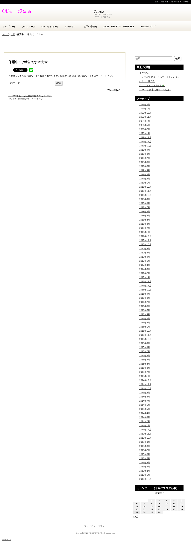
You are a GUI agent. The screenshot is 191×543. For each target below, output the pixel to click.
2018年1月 (144, 232)
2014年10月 (145, 388)
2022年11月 (145, 117)
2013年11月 (145, 433)
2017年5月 (144, 261)
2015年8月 (144, 347)
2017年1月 (144, 277)
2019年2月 (144, 178)
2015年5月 (144, 359)
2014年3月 (144, 417)
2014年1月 (144, 425)
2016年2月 (144, 322)
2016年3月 (144, 318)
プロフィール (28, 26)
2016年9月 (144, 294)
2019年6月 (144, 162)
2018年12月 (145, 187)
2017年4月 (144, 265)
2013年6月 (144, 454)
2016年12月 (145, 281)
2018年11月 (145, 191)
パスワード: (31, 83)
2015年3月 (144, 368)
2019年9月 (144, 150)
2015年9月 (144, 343)
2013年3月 (144, 466)
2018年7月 (144, 207)
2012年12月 (145, 479)
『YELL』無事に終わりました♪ (155, 89)
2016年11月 (145, 285)
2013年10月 (145, 438)
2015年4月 (144, 363)
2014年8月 (144, 396)
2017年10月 (145, 244)
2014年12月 (145, 380)
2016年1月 (144, 326)
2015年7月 (144, 351)
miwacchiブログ (148, 26)
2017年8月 (144, 252)
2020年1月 (144, 133)
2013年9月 (144, 442)
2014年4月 (144, 413)
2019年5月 (144, 166)
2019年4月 (144, 170)
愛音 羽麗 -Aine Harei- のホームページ (45, 13)
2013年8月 (144, 446)
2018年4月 (144, 219)
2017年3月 (144, 269)
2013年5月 (144, 458)
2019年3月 (144, 174)
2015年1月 (144, 376)
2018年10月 (145, 195)
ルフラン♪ (145, 73)
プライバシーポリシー (95, 526)
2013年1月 (144, 475)
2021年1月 (144, 121)
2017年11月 (145, 240)
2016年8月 (144, 298)
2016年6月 (144, 306)
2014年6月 (144, 405)
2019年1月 (144, 182)
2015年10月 (145, 339)
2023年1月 (144, 108)
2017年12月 (145, 236)
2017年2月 (144, 273)
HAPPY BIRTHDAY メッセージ (27, 98)
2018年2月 (144, 228)
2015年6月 (144, 355)
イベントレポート (50, 26)
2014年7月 (144, 401)
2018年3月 (144, 224)
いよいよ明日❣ (147, 81)
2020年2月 (144, 129)
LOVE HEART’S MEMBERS (118, 26)
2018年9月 (144, 199)
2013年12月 (145, 429)
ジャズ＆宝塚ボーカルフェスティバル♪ (159, 77)
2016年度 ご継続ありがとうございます (30, 95)
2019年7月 (144, 158)
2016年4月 (144, 314)
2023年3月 (144, 104)
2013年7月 (144, 450)
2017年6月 (144, 257)
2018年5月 (144, 215)
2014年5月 (144, 409)
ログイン (6, 539)
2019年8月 (144, 154)
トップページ (9, 26)
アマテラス (71, 26)
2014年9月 (144, 392)
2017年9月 (144, 248)
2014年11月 (145, 384)
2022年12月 (145, 112)
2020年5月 (144, 125)
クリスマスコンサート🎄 (152, 85)
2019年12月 (145, 137)
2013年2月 (144, 470)
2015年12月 (145, 331)
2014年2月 (144, 421)
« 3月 (135, 516)
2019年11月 (145, 141)
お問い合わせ (90, 26)
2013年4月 (144, 462)
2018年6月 (144, 211)
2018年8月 (144, 203)
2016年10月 (145, 289)
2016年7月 (144, 302)
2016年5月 (144, 310)
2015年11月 (145, 335)
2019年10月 (145, 145)
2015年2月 (144, 372)
